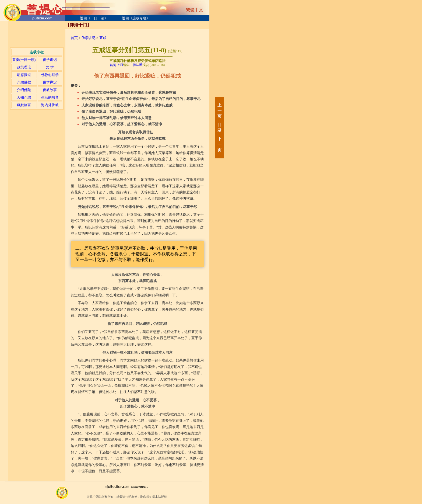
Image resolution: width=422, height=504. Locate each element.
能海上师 (116, 65)
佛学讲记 (50, 60)
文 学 (50, 67)
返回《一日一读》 (94, 18)
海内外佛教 (50, 105)
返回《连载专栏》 (136, 18)
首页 (74, 38)
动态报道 (24, 75)
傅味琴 (137, 65)
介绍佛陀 (24, 90)
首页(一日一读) (24, 60)
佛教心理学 (50, 75)
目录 (219, 127)
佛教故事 (50, 90)
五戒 (102, 38)
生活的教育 (50, 97)
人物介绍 (24, 97)
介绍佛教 (24, 82)
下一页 (219, 144)
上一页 (219, 111)
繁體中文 (194, 10)
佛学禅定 (50, 82)
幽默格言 (24, 105)
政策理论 (24, 67)
